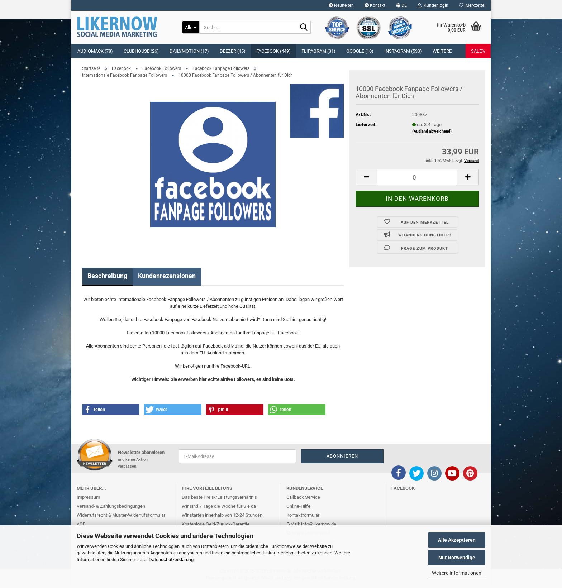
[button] (401, 5)
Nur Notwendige (456, 557)
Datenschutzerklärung (171, 559)
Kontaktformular (302, 515)
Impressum (88, 497)
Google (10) (359, 51)
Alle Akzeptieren (457, 540)
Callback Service (303, 497)
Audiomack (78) (95, 51)
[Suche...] (190, 27)
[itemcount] (417, 177)
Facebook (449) (273, 51)
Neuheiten (341, 5)
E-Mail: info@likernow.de (311, 524)
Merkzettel (472, 5)
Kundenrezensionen (167, 275)
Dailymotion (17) (189, 51)
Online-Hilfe (298, 506)
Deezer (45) (233, 51)
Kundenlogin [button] (433, 5)
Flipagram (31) (318, 51)
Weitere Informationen (456, 573)
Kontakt (375, 5)
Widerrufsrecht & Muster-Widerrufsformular (121, 515)
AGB (81, 524)
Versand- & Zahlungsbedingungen (111, 506)
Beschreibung (107, 275)
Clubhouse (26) (141, 51)
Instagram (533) (403, 51)
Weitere (442, 51)
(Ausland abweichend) (432, 131)
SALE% (478, 51)
